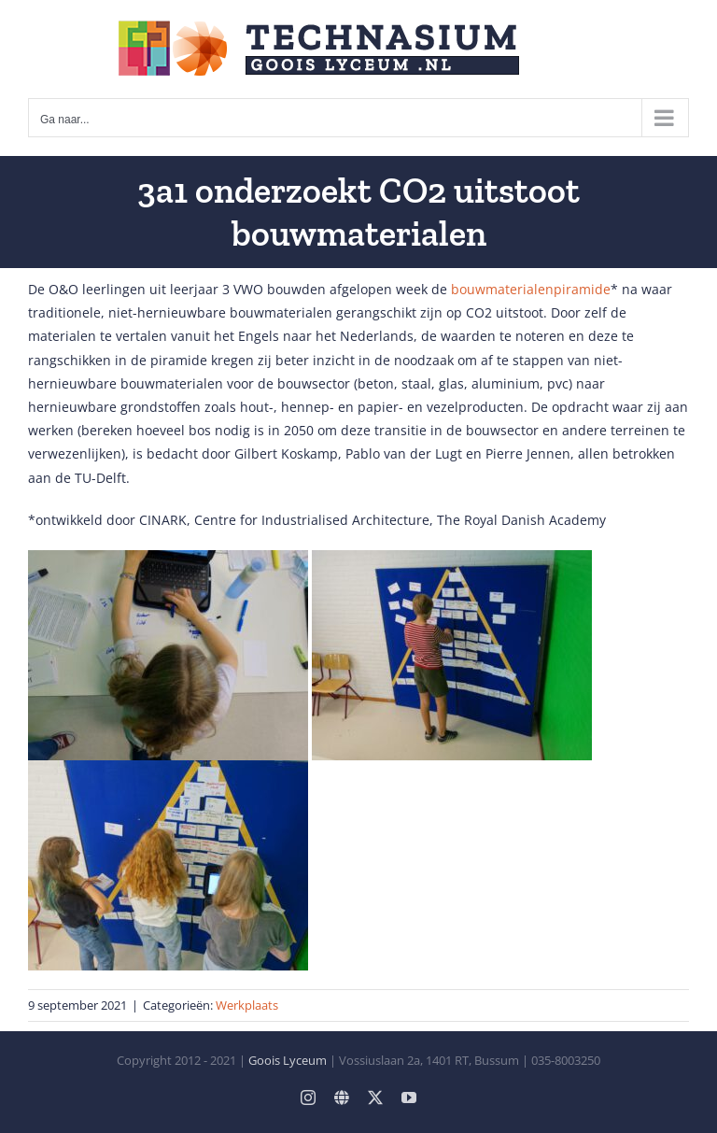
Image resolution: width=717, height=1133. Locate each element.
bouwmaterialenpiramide (531, 289)
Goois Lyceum (287, 1060)
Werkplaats (247, 1005)
